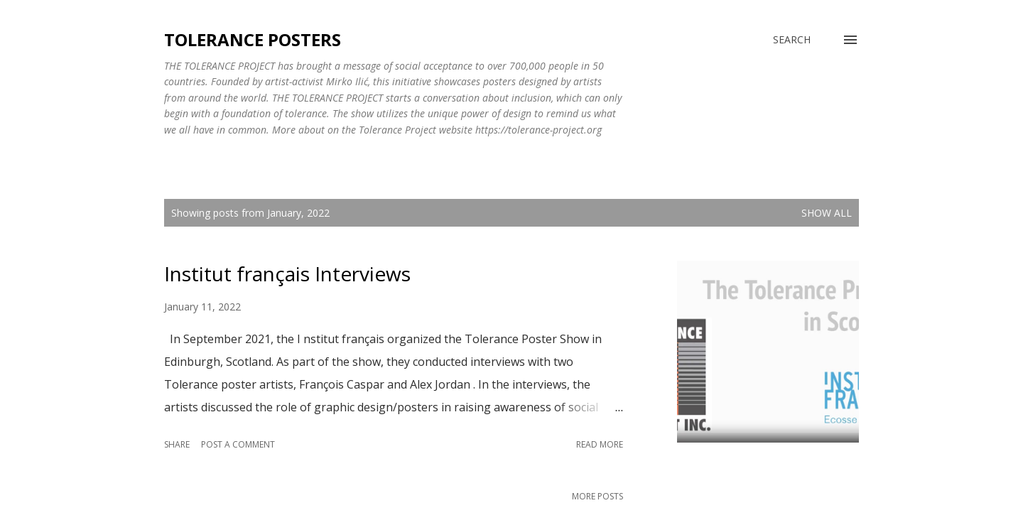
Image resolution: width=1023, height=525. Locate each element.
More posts (597, 496)
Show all (826, 213)
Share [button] (177, 444)
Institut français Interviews (287, 273)
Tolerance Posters (252, 39)
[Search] (792, 39)
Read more (599, 444)
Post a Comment (238, 444)
